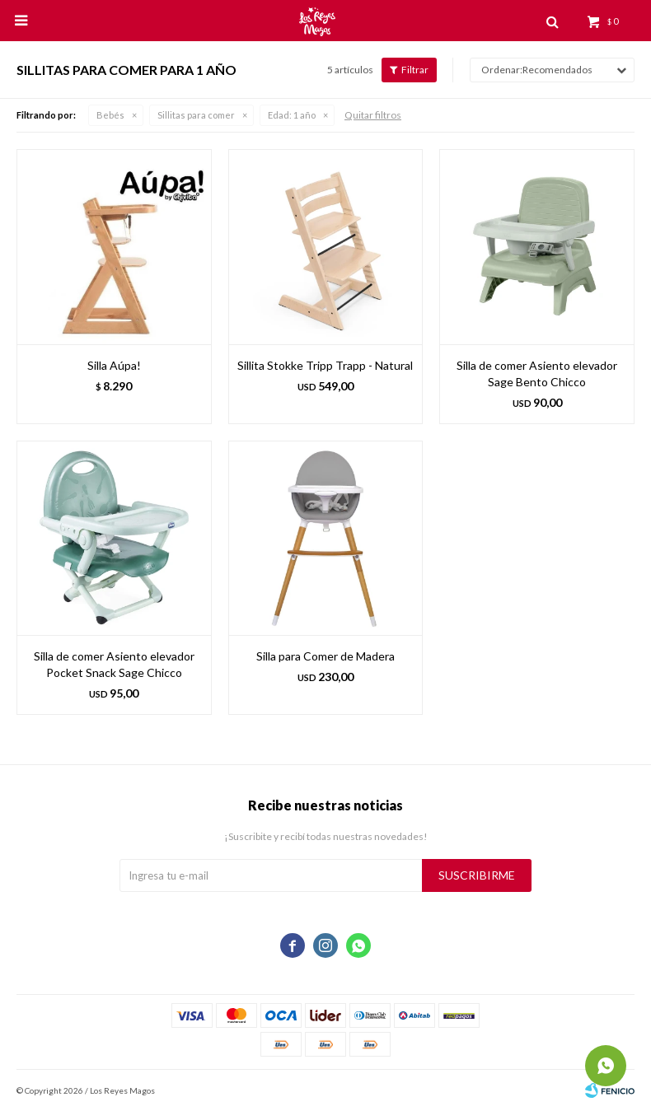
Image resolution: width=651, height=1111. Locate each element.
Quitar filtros (372, 115)
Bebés (110, 115)
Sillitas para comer (196, 115)
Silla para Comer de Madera (325, 656)
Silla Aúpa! (114, 365)
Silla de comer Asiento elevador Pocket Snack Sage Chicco (114, 664)
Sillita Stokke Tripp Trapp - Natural (325, 365)
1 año (292, 115)
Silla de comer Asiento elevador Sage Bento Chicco (537, 373)
